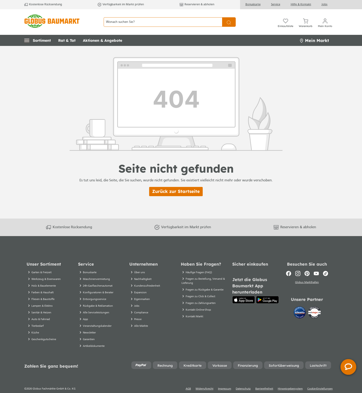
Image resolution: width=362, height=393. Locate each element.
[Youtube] (316, 265)
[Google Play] (267, 291)
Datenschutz (243, 380)
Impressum (224, 380)
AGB (188, 380)
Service (275, 4)
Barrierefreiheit (264, 380)
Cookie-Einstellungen (320, 380)
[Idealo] (300, 304)
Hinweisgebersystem (290, 380)
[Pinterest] (307, 265)
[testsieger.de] (314, 304)
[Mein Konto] (325, 18)
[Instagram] (297, 265)
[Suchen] (229, 18)
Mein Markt (314, 32)
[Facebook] (288, 265)
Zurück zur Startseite (176, 183)
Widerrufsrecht (204, 380)
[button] (37, 32)
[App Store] (243, 291)
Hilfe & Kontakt (301, 4)
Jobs (324, 4)
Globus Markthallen (307, 274)
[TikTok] (325, 265)
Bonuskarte (253, 4)
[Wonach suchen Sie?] (163, 18)
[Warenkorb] (305, 18)
